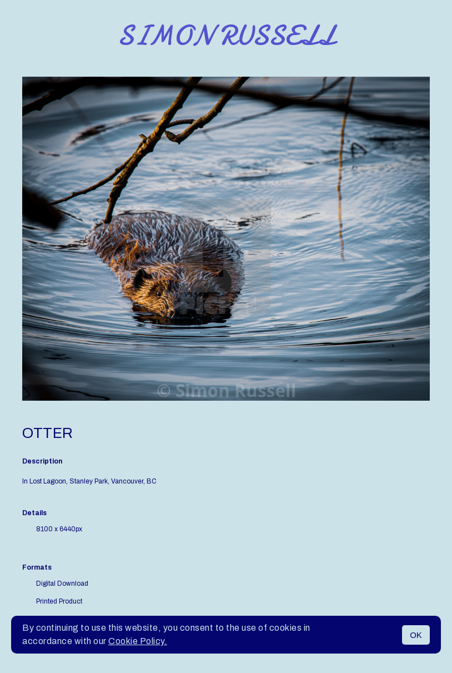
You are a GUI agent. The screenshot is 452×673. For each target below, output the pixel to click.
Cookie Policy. (137, 641)
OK (416, 635)
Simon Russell (226, 35)
